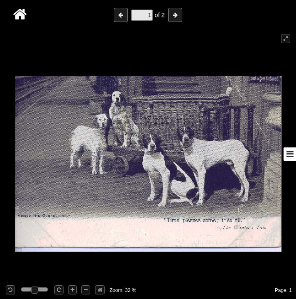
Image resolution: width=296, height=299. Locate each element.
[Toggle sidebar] (290, 154)
